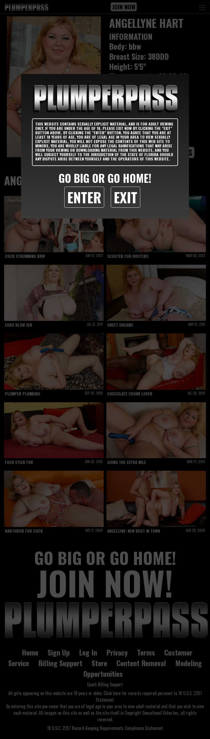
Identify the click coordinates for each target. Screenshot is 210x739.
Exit (125, 197)
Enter (84, 197)
